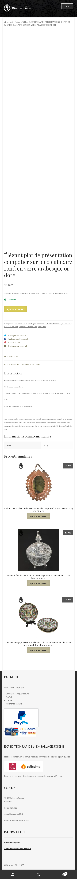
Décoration (42, 324)
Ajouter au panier (15, 309)
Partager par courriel (17, 346)
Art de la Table (21, 22)
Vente (28, 848)
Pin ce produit (14, 342)
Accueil (10, 22)
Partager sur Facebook (18, 339)
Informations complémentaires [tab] (22, 364)
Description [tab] (11, 356)
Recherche (38, 874)
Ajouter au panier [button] (38, 516)
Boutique (32, 324)
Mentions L (12, 842)
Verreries (42, 326)
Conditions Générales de (15, 848)
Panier (59, 873)
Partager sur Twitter (17, 335)
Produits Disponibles (28, 326)
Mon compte (13, 874)
